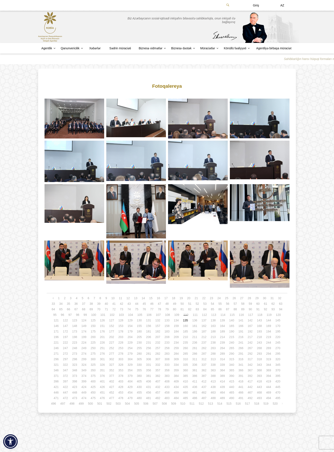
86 (220, 309)
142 (250, 320)
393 (259, 376)
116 (241, 314)
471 (56, 398)
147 (65, 326)
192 (250, 331)
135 (185, 320)
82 (189, 309)
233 (166, 342)
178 (120, 331)
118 (259, 314)
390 (231, 376)
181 (148, 331)
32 (279, 298)
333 (166, 364)
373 (74, 376)
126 (102, 320)
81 (182, 309)
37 (83, 303)
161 (194, 326)
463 (213, 392)
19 (181, 298)
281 (148, 353)
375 (93, 376)
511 (192, 403)
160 (185, 326)
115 (232, 314)
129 (130, 320)
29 (257, 298)
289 (222, 353)
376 (102, 376)
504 (127, 403)
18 (173, 298)
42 (121, 303)
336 (194, 364)
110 (185, 314)
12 (128, 298)
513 (210, 403)
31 (272, 298)
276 (102, 353)
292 (250, 353)
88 (235, 309)
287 (204, 353)
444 (268, 387)
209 (176, 337)
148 (74, 326)
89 (243, 309)
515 (228, 403)
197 (65, 337)
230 (139, 342)
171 (56, 331)
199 (83, 337)
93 (273, 309)
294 (268, 353)
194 (268, 331)
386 (194, 376)
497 (62, 403)
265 (231, 348)
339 (222, 364)
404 (130, 381)
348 (74, 370)
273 (74, 353)
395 (277, 376)
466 (240, 392)
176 (102, 331)
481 (148, 398)
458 (166, 392)
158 (166, 326)
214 (222, 337)
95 (55, 314)
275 (93, 353)
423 (74, 387)
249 (83, 348)
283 (166, 353)
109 (176, 314)
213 (213, 337)
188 (213, 331)
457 (157, 392)
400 (93, 381)
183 (166, 331)
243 (259, 342)
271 (56, 353)
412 (204, 381)
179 (130, 331)
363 (213, 370)
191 (240, 331)
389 (222, 376)
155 (139, 326)
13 (135, 298)
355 (139, 370)
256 (148, 348)
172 (65, 331)
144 (268, 320)
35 (68, 303)
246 (56, 348)
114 (222, 314)
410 (185, 381)
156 (148, 326)
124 (83, 320)
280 (139, 353)
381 (148, 376)
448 (74, 392)
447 (65, 392)
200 (93, 337)
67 (76, 309)
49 (174, 303)
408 (166, 381)
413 (213, 381)
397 (65, 381)
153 (120, 326)
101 (102, 314)
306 (148, 359)
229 (130, 342)
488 (213, 398)
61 (265, 303)
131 (148, 320)
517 (247, 403)
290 (231, 353)
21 (196, 298)
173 (74, 331)
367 (250, 370)
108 (167, 314)
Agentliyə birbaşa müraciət (273, 48)
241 (240, 342)
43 (129, 303)
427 (111, 387)
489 (222, 398)
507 (155, 403)
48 (167, 303)
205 (139, 337)
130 (139, 320)
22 (204, 298)
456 (148, 392)
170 (277, 326)
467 (250, 392)
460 (185, 392)
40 (106, 303)
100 (93, 314)
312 (204, 359)
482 (157, 398)
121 (56, 320)
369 (268, 370)
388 (213, 376)
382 (157, 376)
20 (188, 298)
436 (194, 387)
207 (157, 337)
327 (111, 364)
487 (204, 398)
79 (167, 309)
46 (152, 303)
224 (83, 342)
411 (194, 381)
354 (130, 370)
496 (53, 403)
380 (139, 376)
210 (185, 337)
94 (280, 309)
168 (259, 326)
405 (139, 381)
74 (129, 309)
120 (278, 314)
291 (240, 353)
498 (71, 403)
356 (148, 370)
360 (185, 370)
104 (130, 314)
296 (56, 359)
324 (83, 364)
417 (250, 381)
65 (61, 309)
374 (83, 376)
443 (259, 387)
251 (102, 348)
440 (231, 387)
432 (157, 387)
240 (231, 342)
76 (144, 309)
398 (74, 381)
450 (93, 392)
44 (136, 303)
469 (268, 392)
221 (56, 342)
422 (65, 387)
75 (136, 309)
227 (111, 342)
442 (250, 387)
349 (83, 370)
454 (130, 392)
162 (204, 326)
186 (194, 331)
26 (234, 298)
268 (259, 348)
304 (130, 359)
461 (194, 392)
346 (56, 370)
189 (222, 331)
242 (250, 342)
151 (102, 326)
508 (164, 403)
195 (277, 331)
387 (204, 376)
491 (240, 398)
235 (185, 342)
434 (176, 387)
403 (120, 381)
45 (144, 303)
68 (83, 309)
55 (220, 303)
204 (130, 337)
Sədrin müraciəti (120, 48)
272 (65, 353)
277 (111, 353)
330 (139, 364)
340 (231, 364)
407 (157, 381)
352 (111, 370)
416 (240, 381)
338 (213, 364)
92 (265, 309)
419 (268, 381)
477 (111, 398)
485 (185, 398)
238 (213, 342)
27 (241, 298)
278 (120, 353)
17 (166, 298)
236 (194, 342)
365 (231, 370)
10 (113, 298)
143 (259, 320)
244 (268, 342)
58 (243, 303)
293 (259, 353)
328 (120, 364)
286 (194, 353)
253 (120, 348)
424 (83, 387)
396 (56, 381)
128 (120, 320)
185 (185, 331)
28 (249, 298)
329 (130, 364)
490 (231, 398)
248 (74, 348)
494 (268, 398)
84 (205, 309)
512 (201, 403)
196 (56, 337)
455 (139, 392)
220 (277, 337)
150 (93, 326)
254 (130, 348)
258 (166, 348)
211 (194, 337)
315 (231, 359)
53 (205, 303)
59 (250, 303)
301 (102, 359)
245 (277, 342)
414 (222, 381)
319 (268, 359)
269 (268, 348)
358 (166, 370)
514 (219, 403)
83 (197, 309)
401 (102, 381)
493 (259, 398)
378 (120, 376)
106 (149, 314)
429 (130, 387)
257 (157, 348)
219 (268, 337)
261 (194, 348)
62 (273, 303)
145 (277, 320)
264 (222, 348)
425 (93, 387)
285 (185, 353)
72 (114, 309)
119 (269, 314)
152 (111, 326)
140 (231, 320)
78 (159, 309)
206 (148, 337)
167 (250, 326)
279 (130, 353)
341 (240, 364)
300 (93, 359)
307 (157, 359)
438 (213, 387)
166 (240, 326)
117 (250, 314)
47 (159, 303)
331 (148, 364)
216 (240, 337)
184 (176, 331)
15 (151, 298)
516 (238, 403)
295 (277, 353)
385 (185, 376)
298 (74, 359)
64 (53, 309)
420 (277, 381)
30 (264, 298)
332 (157, 364)
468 (259, 392)
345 (277, 364)
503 (118, 403)
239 (222, 342)
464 (222, 392)
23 (211, 298)
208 (166, 337)
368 (259, 370)
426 (102, 387)
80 (174, 309)
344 (268, 364)
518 (256, 403)
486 (194, 398)
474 (83, 398)
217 (250, 337)
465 (231, 392)
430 (139, 387)
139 (222, 320)
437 (204, 387)
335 (185, 364)
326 (102, 364)
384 (176, 376)
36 (76, 303)
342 (250, 364)
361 (194, 370)
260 (185, 348)
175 (93, 331)
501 (99, 403)
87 (227, 309)
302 (111, 359)
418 (259, 381)
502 (109, 403)
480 (139, 398)
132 (157, 320)
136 (194, 320)
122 (65, 320)
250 (93, 348)
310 (185, 359)
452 (111, 392)
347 (65, 370)
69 (91, 309)
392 (250, 376)
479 (130, 398)
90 (250, 309)
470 (277, 392)
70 (99, 309)
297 (65, 359)
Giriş (256, 5)
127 (111, 320)
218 (259, 337)
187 (204, 331)
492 (250, 398)
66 (68, 309)
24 (219, 298)
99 (85, 314)
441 (240, 387)
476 (102, 398)
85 (212, 309)
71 (106, 309)
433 (166, 387)
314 (222, 359)
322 (65, 364)
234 (176, 342)
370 (277, 370)
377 (111, 376)
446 (56, 392)
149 (83, 326)
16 (158, 298)
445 (277, 387)
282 (157, 353)
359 (176, 370)
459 (176, 392)
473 (74, 398)
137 (204, 320)
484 (176, 398)
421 (56, 387)
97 (70, 314)
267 (250, 348)
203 (120, 337)
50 (182, 303)
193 (259, 331)
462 (204, 392)
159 (176, 326)
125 (93, 320)
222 (65, 342)
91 (258, 309)
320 (277, 359)
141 (240, 320)
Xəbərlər (95, 48)
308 (166, 359)
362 (204, 370)
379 (130, 376)
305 (139, 359)
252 (111, 348)
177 (111, 331)
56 (227, 303)
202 (111, 337)
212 (204, 337)
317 (250, 359)
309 (176, 359)
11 (120, 298)
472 (65, 398)
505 (136, 403)
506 (145, 403)
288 (213, 353)
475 (93, 398)
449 (83, 392)
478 (120, 398)
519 (265, 403)
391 (240, 376)
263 (213, 348)
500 (90, 403)
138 (213, 320)
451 (102, 392)
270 (277, 348)
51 (189, 303)
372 (65, 376)
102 (111, 314)
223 (74, 342)
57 (235, 303)
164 (222, 326)
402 (111, 381)
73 (121, 309)
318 (259, 359)
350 (93, 370)
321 (56, 364)
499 (81, 403)
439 (222, 387)
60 (258, 303)
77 (152, 309)
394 (268, 376)
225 (93, 342)
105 (139, 314)
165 (231, 326)
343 (259, 364)
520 (275, 403)
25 (226, 298)
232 (157, 342)
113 (213, 314)
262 (204, 348)
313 (213, 359)
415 (231, 381)
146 (56, 326)
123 (74, 320)
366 (240, 370)
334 (176, 364)
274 (83, 353)
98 (77, 314)
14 (143, 298)
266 (240, 348)
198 (74, 337)
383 (166, 376)
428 (120, 387)
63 (280, 303)
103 (121, 314)
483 (166, 398)
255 (139, 348)
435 (185, 387)
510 (182, 403)
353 (120, 370)
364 (222, 370)
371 (56, 376)
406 (148, 381)
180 (139, 331)
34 (61, 303)
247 (65, 348)
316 (240, 359)
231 (148, 342)
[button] (10, 441)
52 (197, 303)
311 (194, 359)
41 (114, 303)
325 (93, 364)
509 (173, 403)
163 (213, 326)
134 (176, 320)
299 (83, 359)
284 (176, 353)
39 (99, 303)
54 (212, 303)
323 (74, 364)
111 (195, 314)
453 (120, 392)
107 (158, 314)
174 (83, 331)
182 (157, 331)
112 (204, 314)
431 (148, 387)
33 (53, 303)
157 (157, 326)
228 (120, 342)
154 (130, 326)
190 (231, 331)
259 (176, 348)
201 (102, 337)
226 (102, 342)
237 (204, 342)
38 (91, 303)
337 (204, 364)
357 (157, 370)
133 (166, 320)
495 (277, 398)
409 (176, 381)
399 (83, 381)
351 (102, 370)
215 (231, 337)
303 (120, 359)
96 (62, 314)
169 (268, 326)
